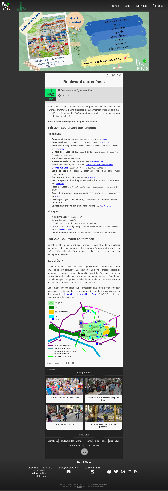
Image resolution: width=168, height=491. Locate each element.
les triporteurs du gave (63, 230)
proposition (114, 441)
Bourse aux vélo (60, 168)
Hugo (105, 485)
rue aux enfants (75, 445)
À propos (158, 5)
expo (97, 441)
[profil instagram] (123, 472)
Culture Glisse (103, 142)
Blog (127, 5)
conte (89, 441)
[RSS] (136, 472)
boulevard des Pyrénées (72, 441)
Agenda (114, 5)
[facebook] (67, 363)
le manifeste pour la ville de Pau (80, 294)
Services (141, 5)
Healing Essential (96, 161)
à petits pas (92, 177)
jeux (104, 441)
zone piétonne (92, 445)
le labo (57, 196)
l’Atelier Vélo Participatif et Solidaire (99, 165)
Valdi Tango (60, 149)
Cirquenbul (103, 139)
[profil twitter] (116, 472)
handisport (60, 184)
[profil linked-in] (130, 472)
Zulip (79, 488)
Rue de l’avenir (105, 206)
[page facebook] (109, 472)
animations (52, 441)
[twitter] (73, 363)
